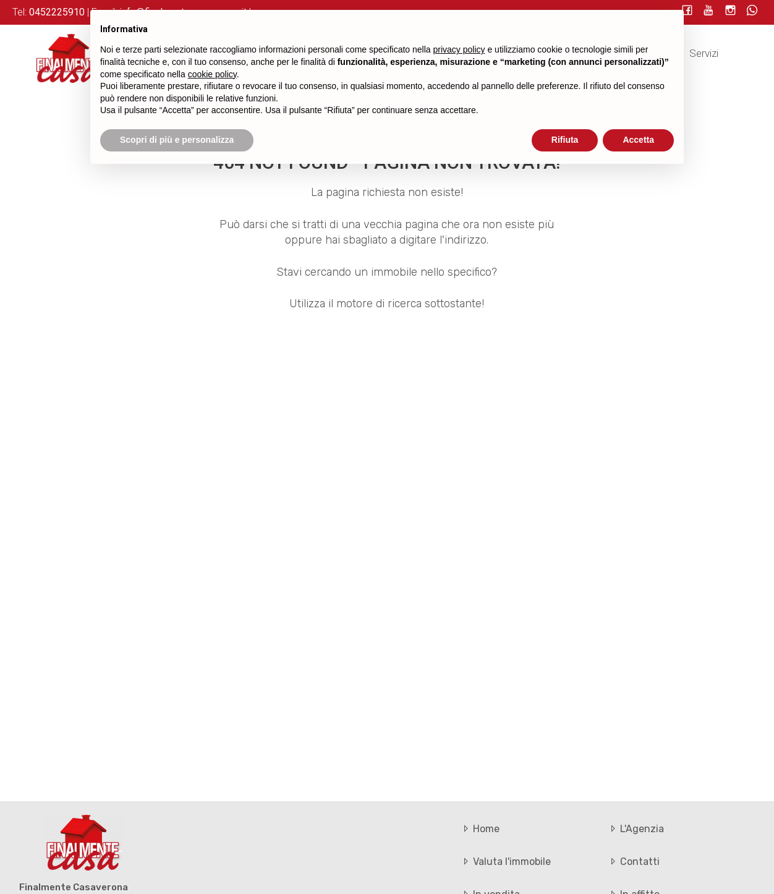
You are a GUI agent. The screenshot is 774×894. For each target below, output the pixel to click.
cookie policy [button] (212, 74)
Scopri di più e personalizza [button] (177, 140)
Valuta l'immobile (506, 861)
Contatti (634, 861)
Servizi (703, 53)
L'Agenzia (636, 829)
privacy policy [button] (459, 49)
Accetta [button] (638, 140)
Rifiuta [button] (565, 140)
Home (480, 829)
